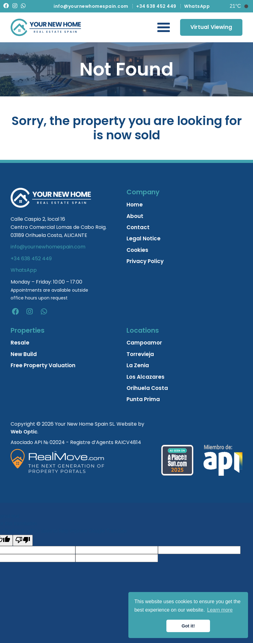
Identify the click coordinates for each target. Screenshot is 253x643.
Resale (20, 343)
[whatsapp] (44, 311)
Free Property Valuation (43, 365)
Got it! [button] (188, 625)
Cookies (137, 250)
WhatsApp (197, 6)
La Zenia (137, 365)
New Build (24, 354)
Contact (138, 227)
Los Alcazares (145, 377)
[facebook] (15, 311)
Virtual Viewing (211, 27)
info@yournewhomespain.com (91, 6)
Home (134, 204)
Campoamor (144, 343)
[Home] (46, 27)
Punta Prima (143, 399)
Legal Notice (143, 238)
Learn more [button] (220, 610)
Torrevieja (140, 354)
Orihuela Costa (147, 388)
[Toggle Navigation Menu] (163, 27)
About (134, 216)
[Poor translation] (23, 540)
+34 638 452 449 (156, 6)
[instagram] (29, 311)
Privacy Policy (145, 261)
